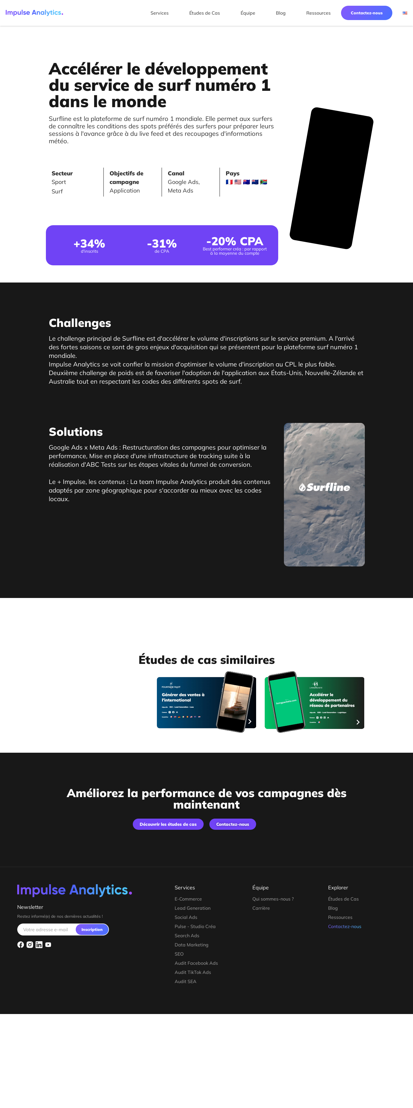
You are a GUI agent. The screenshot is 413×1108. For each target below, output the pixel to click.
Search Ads (187, 935)
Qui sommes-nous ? (273, 899)
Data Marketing (192, 945)
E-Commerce (188, 899)
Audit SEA (185, 981)
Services (160, 13)
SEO (179, 954)
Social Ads (186, 917)
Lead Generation (193, 908)
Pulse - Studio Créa (195, 926)
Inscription (92, 929)
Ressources (318, 13)
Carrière (261, 908)
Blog (281, 13)
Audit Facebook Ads (196, 963)
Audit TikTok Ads (193, 972)
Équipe (248, 13)
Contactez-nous (367, 12)
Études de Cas (204, 13)
